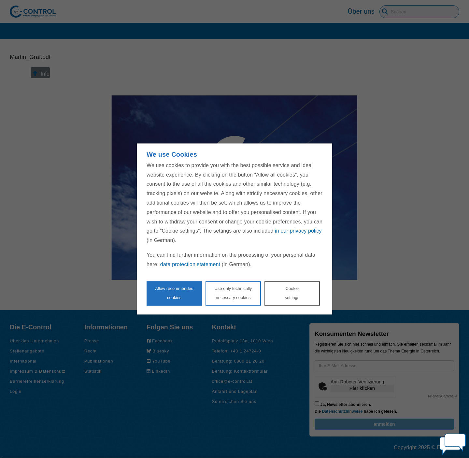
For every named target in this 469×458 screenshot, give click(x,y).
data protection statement (190, 264)
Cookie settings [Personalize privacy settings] (292, 293)
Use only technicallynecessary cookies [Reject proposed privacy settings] (233, 293)
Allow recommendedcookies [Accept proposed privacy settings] (174, 293)
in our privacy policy (298, 231)
